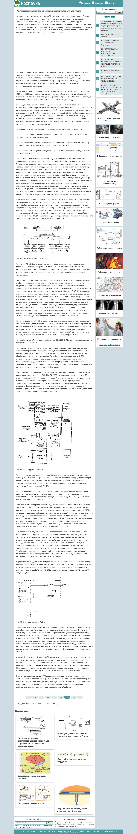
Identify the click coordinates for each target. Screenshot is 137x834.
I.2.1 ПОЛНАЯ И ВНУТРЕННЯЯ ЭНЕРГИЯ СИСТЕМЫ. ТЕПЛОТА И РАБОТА (111, 63)
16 (61, 697)
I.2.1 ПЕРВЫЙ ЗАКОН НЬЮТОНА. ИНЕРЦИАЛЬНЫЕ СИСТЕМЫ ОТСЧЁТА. (109, 52)
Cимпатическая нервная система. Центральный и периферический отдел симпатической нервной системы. (111, 25)
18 (73, 697)
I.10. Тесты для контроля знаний (111, 35)
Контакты (112, 3)
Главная (86, 3)
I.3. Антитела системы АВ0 (110, 71)
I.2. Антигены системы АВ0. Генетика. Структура (110, 42)
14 (48, 697)
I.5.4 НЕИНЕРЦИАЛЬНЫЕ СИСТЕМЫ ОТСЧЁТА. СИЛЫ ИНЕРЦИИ (111, 79)
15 (54, 697)
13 (41, 697)
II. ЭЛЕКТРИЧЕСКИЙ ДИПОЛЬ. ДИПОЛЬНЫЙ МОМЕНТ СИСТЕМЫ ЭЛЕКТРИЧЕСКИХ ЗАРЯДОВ (111, 89)
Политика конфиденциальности (106, 831)
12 (35, 697)
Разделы (99, 3)
